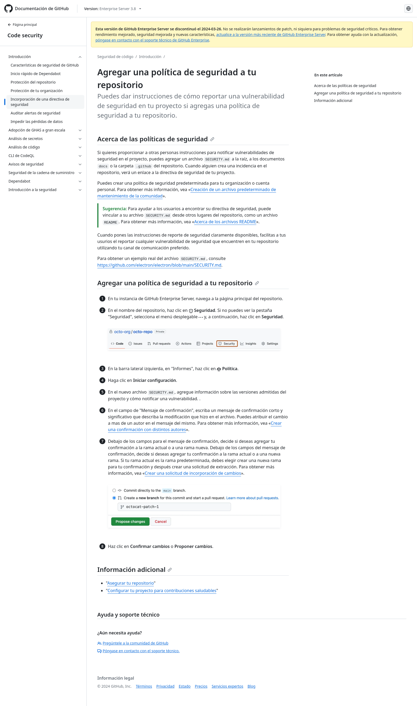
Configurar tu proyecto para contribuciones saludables (162, 590)
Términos (144, 686)
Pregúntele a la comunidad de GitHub (132, 643)
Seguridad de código (115, 56)
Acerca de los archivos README (225, 222)
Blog (252, 686)
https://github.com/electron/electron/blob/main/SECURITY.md (159, 265)
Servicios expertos (227, 686)
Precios (201, 686)
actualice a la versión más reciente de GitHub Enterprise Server (270, 34)
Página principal (22, 24)
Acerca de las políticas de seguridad (155, 138)
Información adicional (134, 569)
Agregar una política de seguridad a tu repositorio (178, 282)
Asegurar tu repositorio (130, 583)
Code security (25, 35)
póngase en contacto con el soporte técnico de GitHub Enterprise (152, 40)
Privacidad (165, 686)
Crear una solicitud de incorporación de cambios (193, 473)
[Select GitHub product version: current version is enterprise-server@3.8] (113, 9)
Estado (184, 686)
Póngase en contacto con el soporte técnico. (138, 650)
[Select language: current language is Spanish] (408, 8)
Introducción (150, 56)
